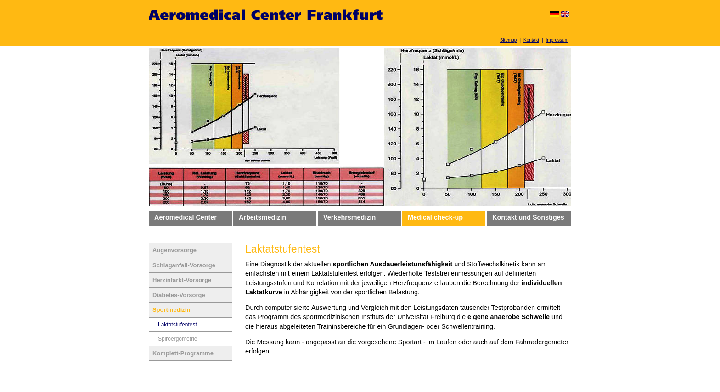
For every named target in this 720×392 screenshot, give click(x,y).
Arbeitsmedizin (262, 217)
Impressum (557, 40)
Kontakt (531, 40)
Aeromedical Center (185, 217)
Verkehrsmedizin (349, 217)
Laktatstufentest (177, 324)
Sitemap (508, 40)
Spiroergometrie (177, 339)
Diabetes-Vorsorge (178, 295)
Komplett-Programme (183, 353)
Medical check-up (435, 217)
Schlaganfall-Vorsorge (183, 265)
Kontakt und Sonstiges (528, 217)
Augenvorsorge (174, 250)
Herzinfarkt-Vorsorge (181, 279)
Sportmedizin (171, 309)
